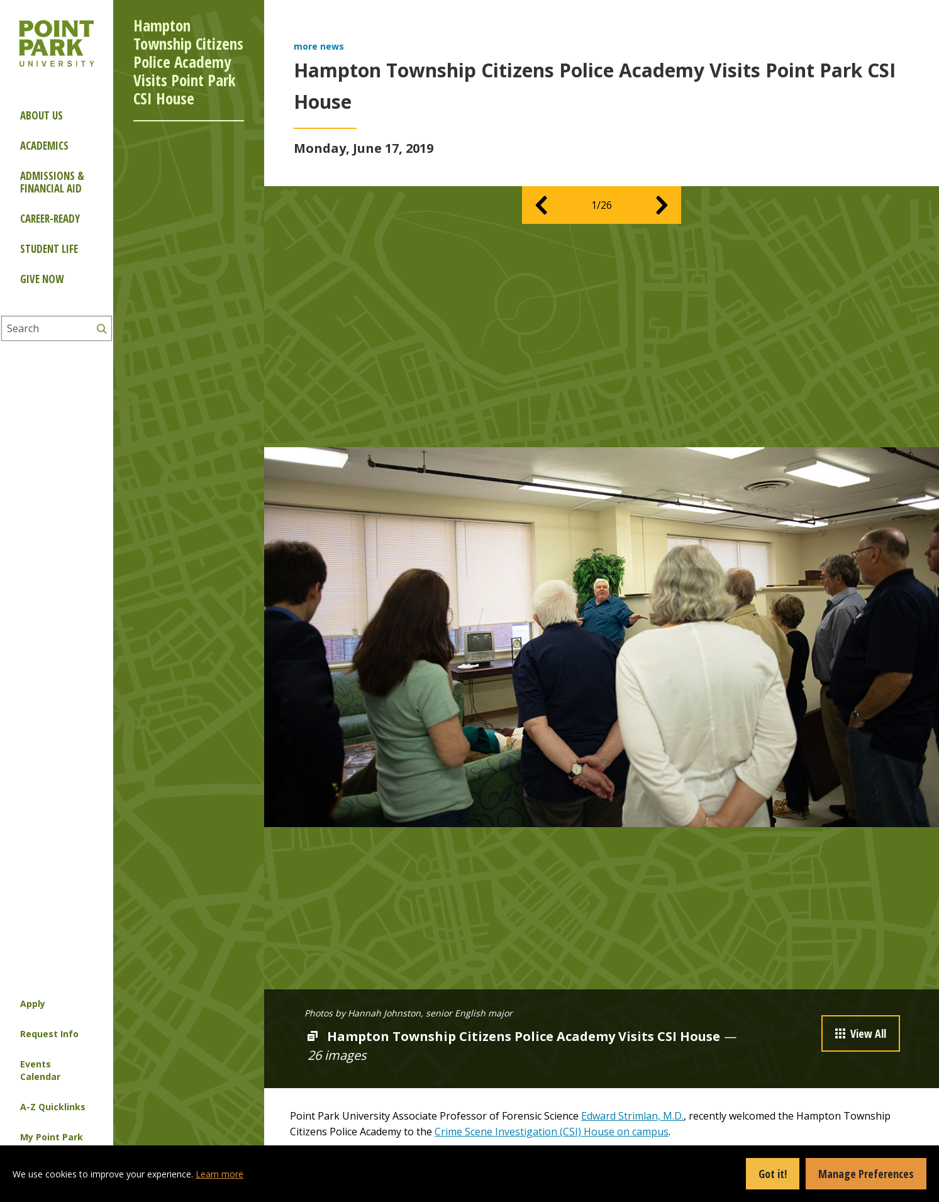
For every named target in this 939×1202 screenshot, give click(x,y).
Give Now (42, 279)
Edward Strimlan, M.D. (632, 1116)
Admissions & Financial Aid (52, 182)
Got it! (772, 1173)
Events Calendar (40, 1070)
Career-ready (50, 218)
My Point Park (51, 1137)
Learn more (219, 1174)
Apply (32, 1004)
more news (319, 46)
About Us (41, 115)
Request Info (49, 1034)
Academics (44, 145)
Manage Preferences (866, 1173)
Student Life (49, 249)
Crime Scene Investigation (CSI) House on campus (552, 1131)
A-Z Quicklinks (53, 1107)
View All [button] (860, 1033)
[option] (601, 637)
